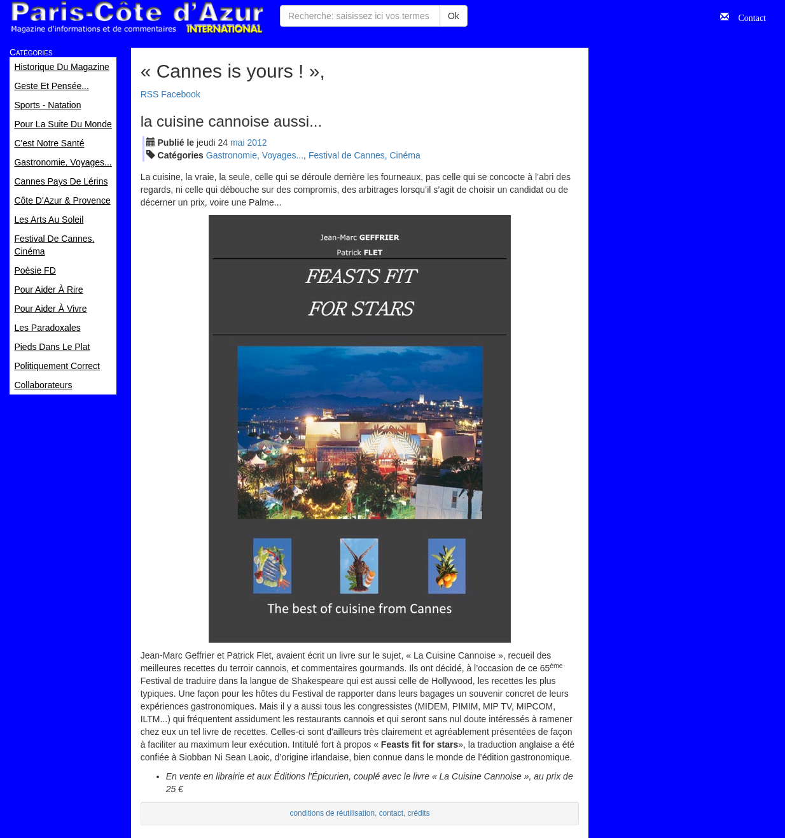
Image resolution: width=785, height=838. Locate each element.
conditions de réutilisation (332, 813)
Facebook (180, 94)
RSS (150, 94)
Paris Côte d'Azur (137, 17)
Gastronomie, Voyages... (254, 155)
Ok (453, 16)
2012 (257, 142)
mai (237, 142)
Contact (747, 16)
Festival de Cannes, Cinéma (364, 155)
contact (391, 813)
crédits (419, 813)
